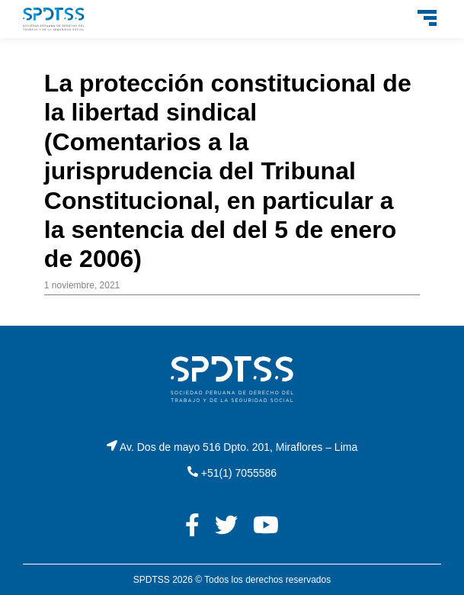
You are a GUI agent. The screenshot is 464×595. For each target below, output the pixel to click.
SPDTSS (151, 579)
